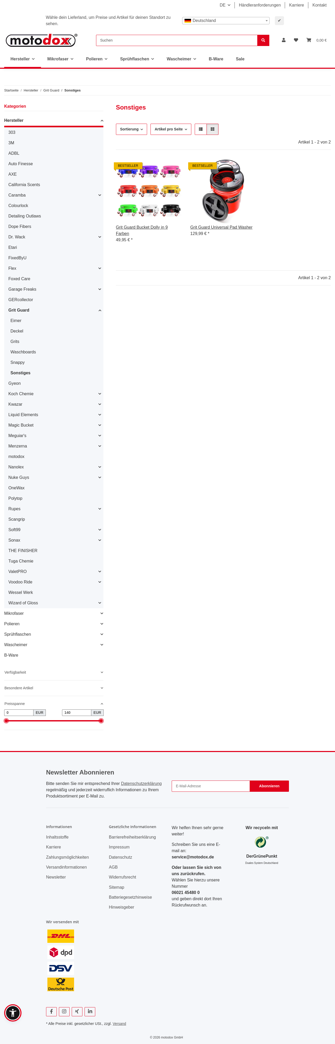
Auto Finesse (20, 164)
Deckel (16, 331)
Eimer (15, 320)
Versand (119, 1024)
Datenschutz (120, 857)
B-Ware (11, 655)
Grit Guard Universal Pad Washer (221, 227)
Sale (240, 59)
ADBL (13, 153)
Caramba (17, 195)
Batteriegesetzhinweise (130, 897)
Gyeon (14, 383)
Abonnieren (269, 786)
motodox (16, 456)
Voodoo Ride (20, 582)
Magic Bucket (21, 425)
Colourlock (18, 205)
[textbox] (225, 20)
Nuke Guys (18, 477)
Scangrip (16, 519)
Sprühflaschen (17, 634)
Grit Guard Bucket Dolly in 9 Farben (142, 230)
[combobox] (226, 20)
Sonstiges (20, 373)
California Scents (24, 184)
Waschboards (23, 352)
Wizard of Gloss (23, 603)
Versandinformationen (66, 867)
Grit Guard (18, 310)
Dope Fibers (19, 226)
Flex (12, 268)
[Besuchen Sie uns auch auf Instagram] (64, 1011)
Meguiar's (17, 435)
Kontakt (319, 5)
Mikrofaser (14, 613)
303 (11, 132)
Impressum (119, 847)
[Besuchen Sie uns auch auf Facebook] (51, 1011)
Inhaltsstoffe (57, 837)
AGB (113, 867)
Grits (14, 341)
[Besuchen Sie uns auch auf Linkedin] (90, 1011)
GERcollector (20, 299)
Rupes (14, 509)
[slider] (6, 720)
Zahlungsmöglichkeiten (67, 857)
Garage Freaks (22, 289)
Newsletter (56, 877)
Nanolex (16, 467)
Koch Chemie (21, 394)
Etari (12, 247)
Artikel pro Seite (169, 129)
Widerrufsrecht (122, 877)
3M (11, 143)
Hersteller (14, 120)
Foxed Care (19, 279)
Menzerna (17, 446)
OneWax (16, 488)
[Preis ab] (19, 712)
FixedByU (17, 258)
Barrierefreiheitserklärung (132, 837)
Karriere (296, 5)
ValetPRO (17, 571)
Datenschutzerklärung (141, 783)
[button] (284, 40)
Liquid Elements (23, 414)
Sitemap (116, 887)
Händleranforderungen (260, 5)
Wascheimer (15, 645)
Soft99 (14, 529)
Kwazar (15, 404)
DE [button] (222, 5)
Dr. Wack (16, 237)
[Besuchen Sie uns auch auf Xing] (77, 1011)
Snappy (17, 362)
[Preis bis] (76, 712)
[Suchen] (177, 40)
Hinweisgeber (121, 907)
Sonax (14, 540)
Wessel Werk (20, 592)
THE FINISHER (22, 550)
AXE (12, 174)
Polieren (12, 624)
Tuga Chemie (20, 561)
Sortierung (129, 129)
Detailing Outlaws (24, 216)
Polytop (15, 498)
